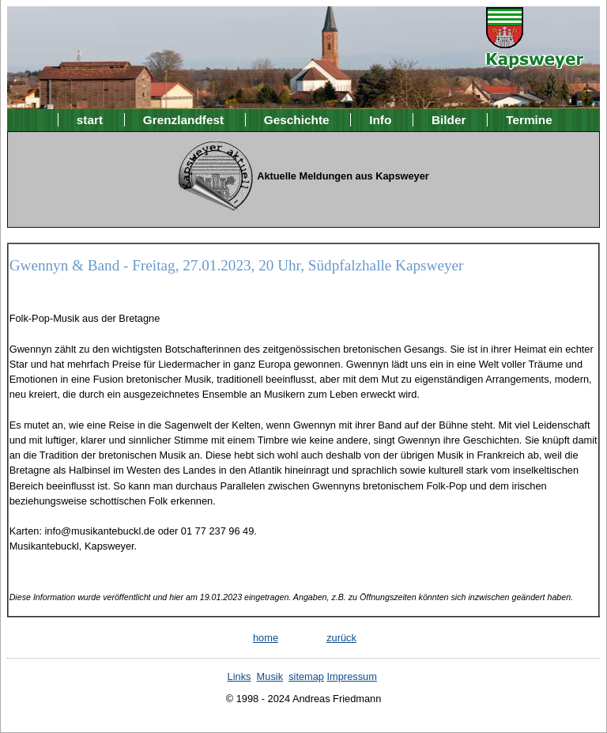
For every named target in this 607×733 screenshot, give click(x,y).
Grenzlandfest (183, 120)
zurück (341, 638)
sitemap (306, 676)
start (90, 120)
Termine (529, 120)
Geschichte (297, 120)
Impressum (352, 676)
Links (239, 676)
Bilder (449, 120)
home (265, 638)
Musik (270, 676)
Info (380, 120)
